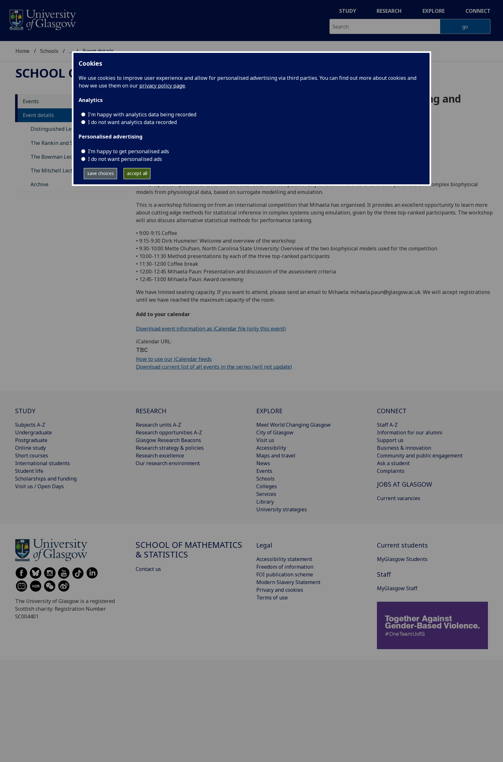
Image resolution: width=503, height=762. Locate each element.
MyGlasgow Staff (397, 588)
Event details (38, 115)
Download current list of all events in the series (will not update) (214, 366)
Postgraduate (31, 440)
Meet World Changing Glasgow (293, 424)
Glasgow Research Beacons (168, 440)
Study (347, 10)
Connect (477, 10)
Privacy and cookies (279, 589)
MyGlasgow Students (402, 559)
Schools (49, 50)
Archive (39, 184)
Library (265, 501)
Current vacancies (398, 498)
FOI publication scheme (284, 574)
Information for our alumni (409, 432)
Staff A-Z (387, 424)
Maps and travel (275, 455)
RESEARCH (151, 410)
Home (22, 50)
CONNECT (391, 410)
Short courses (31, 455)
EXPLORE (269, 410)
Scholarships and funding (46, 478)
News (263, 463)
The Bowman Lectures (57, 156)
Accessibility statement (284, 559)
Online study (30, 447)
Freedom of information (284, 566)
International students (42, 463)
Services (266, 494)
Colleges (266, 486)
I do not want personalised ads (125, 159)
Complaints (391, 470)
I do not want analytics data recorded (132, 122)
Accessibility (271, 447)
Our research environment (168, 463)
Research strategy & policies (170, 447)
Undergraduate (33, 432)
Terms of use (272, 597)
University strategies (281, 509)
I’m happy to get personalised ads (128, 151)
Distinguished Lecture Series (65, 128)
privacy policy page (162, 85)
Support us (390, 440)
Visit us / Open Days (39, 486)
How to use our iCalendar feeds (174, 359)
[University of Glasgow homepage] (42, 19)
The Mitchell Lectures (56, 170)
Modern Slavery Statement (288, 582)
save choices (100, 173)
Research (389, 10)
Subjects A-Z (30, 424)
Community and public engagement (420, 455)
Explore (433, 10)
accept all (137, 173)
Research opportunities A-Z (169, 432)
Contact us (148, 569)
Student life (29, 470)
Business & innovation (404, 447)
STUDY (25, 410)
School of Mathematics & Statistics (189, 549)
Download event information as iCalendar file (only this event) (211, 328)
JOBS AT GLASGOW (404, 484)
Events (31, 101)
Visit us (265, 440)
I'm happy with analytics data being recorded (142, 114)
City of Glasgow (275, 432)
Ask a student (393, 463)
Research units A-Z (158, 424)
